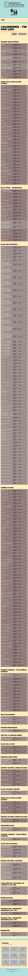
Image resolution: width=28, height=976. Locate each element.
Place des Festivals (9, 244)
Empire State (4, 197)
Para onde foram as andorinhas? (5, 152)
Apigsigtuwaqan (4, 92)
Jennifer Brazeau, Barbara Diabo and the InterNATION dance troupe (6, 414)
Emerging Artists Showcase (4, 392)
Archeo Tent (3, 250)
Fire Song (3, 685)
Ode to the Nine (4, 212)
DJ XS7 (2, 360)
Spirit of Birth (4, 811)
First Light (3, 688)
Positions (3, 609)
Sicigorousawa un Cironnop (5, 164)
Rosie (2, 615)
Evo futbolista (4, 771)
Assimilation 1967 (5, 496)
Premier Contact (4, 807)
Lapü (2, 553)
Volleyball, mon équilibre (6, 173)
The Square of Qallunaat (6, 643)
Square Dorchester (9, 727)
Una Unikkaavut (4, 74)
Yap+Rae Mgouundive (6, 665)
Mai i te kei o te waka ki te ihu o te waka (6, 562)
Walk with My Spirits (5, 659)
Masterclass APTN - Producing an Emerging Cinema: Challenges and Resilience (6, 877)
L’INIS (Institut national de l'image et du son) (12, 884)
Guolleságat (3, 531)
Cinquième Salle (7, 825)
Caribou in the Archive (5, 506)
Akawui (2, 247)
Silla (2, 621)
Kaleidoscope (4, 546)
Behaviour (5, 930)
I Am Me (3, 540)
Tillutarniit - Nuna (4, 922)
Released (3, 706)
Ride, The (3, 161)
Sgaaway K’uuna (4, 900)
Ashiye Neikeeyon (5, 95)
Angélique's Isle (4, 490)
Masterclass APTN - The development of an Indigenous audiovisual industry (6, 865)
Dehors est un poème (5, 738)
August (6, 949)
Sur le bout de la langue (6, 627)
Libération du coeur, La (6, 130)
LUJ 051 (3, 751)
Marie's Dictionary (5, 136)
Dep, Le (3, 747)
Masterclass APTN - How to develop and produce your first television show (6, 872)
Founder (3, 105)
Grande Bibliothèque (10, 42)
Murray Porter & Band (5, 442)
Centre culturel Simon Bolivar (14, 768)
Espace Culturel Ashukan (11, 861)
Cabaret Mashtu (4, 718)
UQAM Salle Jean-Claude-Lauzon (11, 82)
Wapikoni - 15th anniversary (4, 77)
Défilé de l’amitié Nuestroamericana (5, 731)
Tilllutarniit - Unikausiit (5, 913)
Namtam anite (4, 145)
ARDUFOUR (17, 971)
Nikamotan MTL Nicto (5, 458)
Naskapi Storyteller (5, 445)
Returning (3, 158)
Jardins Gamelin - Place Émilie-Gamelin (14, 670)
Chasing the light (4, 681)
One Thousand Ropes (5, 602)
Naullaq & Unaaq (4, 584)
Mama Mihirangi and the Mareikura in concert (6, 839)
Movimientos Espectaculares (4, 143)
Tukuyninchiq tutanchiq (6, 784)
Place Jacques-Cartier (10, 789)
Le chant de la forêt (5, 556)
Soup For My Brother (5, 233)
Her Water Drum (4, 203)
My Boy (2, 578)
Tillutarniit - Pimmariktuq (6, 925)
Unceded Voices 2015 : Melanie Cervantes (6, 171)
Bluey (2, 678)
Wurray (2, 183)
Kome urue (3, 123)
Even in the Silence (5, 200)
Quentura (3, 612)
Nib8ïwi (2, 590)
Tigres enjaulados (5, 779)
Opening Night (4, 64)
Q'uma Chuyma (4, 775)
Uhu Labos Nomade (5, 934)
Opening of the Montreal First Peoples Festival (6, 68)
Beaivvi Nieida (4, 500)
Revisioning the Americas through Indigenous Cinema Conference (6, 222)
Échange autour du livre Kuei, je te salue (6, 760)
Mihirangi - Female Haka (6, 849)
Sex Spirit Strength (5, 230)
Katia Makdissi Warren (6, 417)
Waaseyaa (3, 655)
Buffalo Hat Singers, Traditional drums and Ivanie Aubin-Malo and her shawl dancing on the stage (6, 264)
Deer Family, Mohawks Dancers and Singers (6, 342)
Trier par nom (14, 36)
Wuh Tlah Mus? (4, 180)
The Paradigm (4, 239)
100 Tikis (3, 44)
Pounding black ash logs (6, 461)
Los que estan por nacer (6, 559)
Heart (2, 111)
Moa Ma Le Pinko (5, 574)
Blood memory (4, 99)
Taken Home (4, 236)
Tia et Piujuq (3, 649)
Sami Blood (3, 618)
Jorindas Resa (4, 117)
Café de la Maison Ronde (11, 735)
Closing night (4, 51)
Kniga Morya (4, 549)
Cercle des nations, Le (6, 48)
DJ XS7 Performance (5, 382)
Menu (3, 20)
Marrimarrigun (4, 568)
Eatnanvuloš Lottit (5, 515)
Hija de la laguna (4, 114)
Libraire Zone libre (9, 757)
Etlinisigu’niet (4, 54)
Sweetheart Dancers (5, 631)
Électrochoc (3, 388)
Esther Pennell (4, 400)
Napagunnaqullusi (5, 697)
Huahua (3, 537)
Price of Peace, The (5, 218)
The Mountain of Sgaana (6, 904)
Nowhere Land (4, 700)
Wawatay (3, 662)
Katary (2, 120)
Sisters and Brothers (5, 710)
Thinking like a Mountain (6, 646)
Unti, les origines (4, 652)
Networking (3, 587)
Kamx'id (3, 803)
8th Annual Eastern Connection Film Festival (6, 191)
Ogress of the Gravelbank (6, 148)
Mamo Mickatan (4, 133)
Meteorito (3, 571)
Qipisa (2, 155)
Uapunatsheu (4, 70)
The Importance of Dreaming (5, 637)
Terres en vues (19, 969)
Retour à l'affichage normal (6, 36)
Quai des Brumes (8, 714)
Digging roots (4, 357)
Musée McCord (7, 898)
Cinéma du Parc (7, 488)
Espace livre (3, 394)
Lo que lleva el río (5, 691)
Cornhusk (3, 193)
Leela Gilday (3, 426)
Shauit (2, 856)
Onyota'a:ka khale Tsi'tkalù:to (5, 216)
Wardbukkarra (4, 176)
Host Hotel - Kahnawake (11, 188)
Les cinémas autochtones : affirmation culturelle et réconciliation (6, 58)
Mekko (2, 694)
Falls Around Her (4, 525)
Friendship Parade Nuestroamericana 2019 (6, 793)
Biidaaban (3, 503)
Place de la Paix (8, 744)
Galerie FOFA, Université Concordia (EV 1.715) (11, 909)
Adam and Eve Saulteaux (6, 89)
